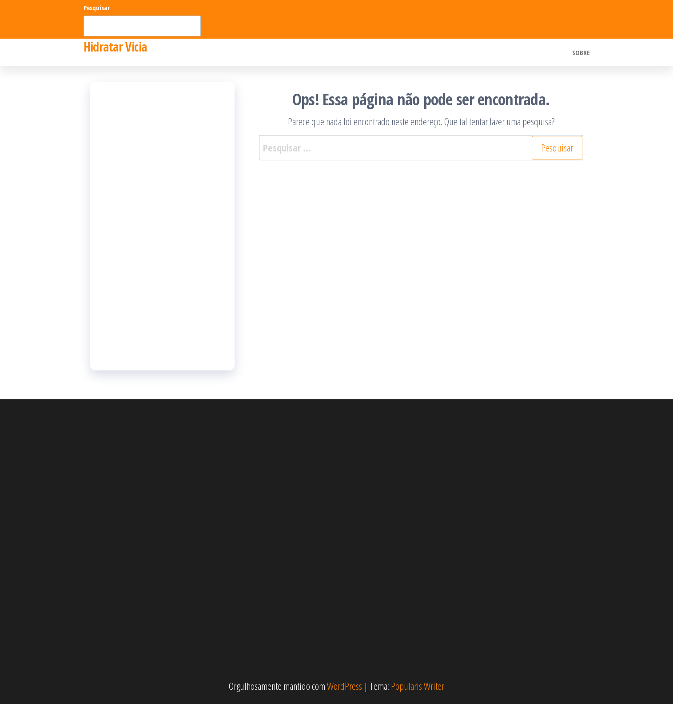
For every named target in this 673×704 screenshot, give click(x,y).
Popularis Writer (417, 685)
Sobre (581, 52)
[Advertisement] (162, 226)
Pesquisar (97, 8)
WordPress (344, 685)
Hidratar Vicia (115, 46)
